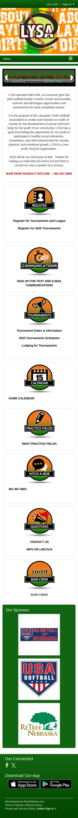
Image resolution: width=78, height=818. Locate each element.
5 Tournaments (50, 228)
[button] (5, 77)
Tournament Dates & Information (39, 330)
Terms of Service (14, 805)
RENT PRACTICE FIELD (38, 443)
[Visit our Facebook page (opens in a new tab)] (8, 765)
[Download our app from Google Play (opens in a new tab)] (56, 783)
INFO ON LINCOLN (39, 549)
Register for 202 (29, 228)
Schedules (52, 338)
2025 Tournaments (32, 338)
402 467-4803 (17, 489)
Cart (52, 4)
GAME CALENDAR (21, 398)
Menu (7, 58)
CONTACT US (39, 542)
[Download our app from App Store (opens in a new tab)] (23, 783)
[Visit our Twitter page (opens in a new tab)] (15, 765)
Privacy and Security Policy (20, 808)
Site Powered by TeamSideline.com (24, 801)
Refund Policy (33, 805)
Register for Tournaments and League (39, 220)
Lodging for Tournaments (39, 345)
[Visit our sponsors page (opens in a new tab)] (39, 634)
